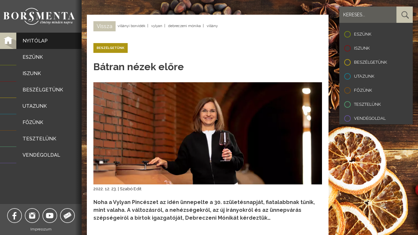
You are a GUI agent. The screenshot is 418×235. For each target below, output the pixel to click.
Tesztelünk (367, 104)
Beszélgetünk (370, 62)
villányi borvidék (131, 26)
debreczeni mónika (184, 26)
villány (212, 26)
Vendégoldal (370, 118)
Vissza (104, 26)
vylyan (156, 26)
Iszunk (362, 48)
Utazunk (364, 76)
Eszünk (362, 34)
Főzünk (363, 90)
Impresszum (41, 229)
